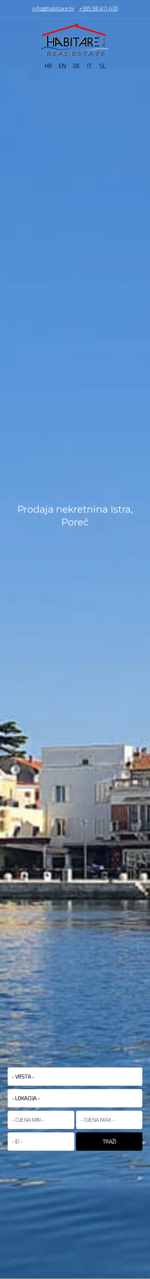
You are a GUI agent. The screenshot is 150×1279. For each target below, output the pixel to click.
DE (76, 65)
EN (62, 65)
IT (89, 65)
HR (48, 65)
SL (102, 65)
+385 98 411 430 (98, 9)
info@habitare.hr (53, 9)
